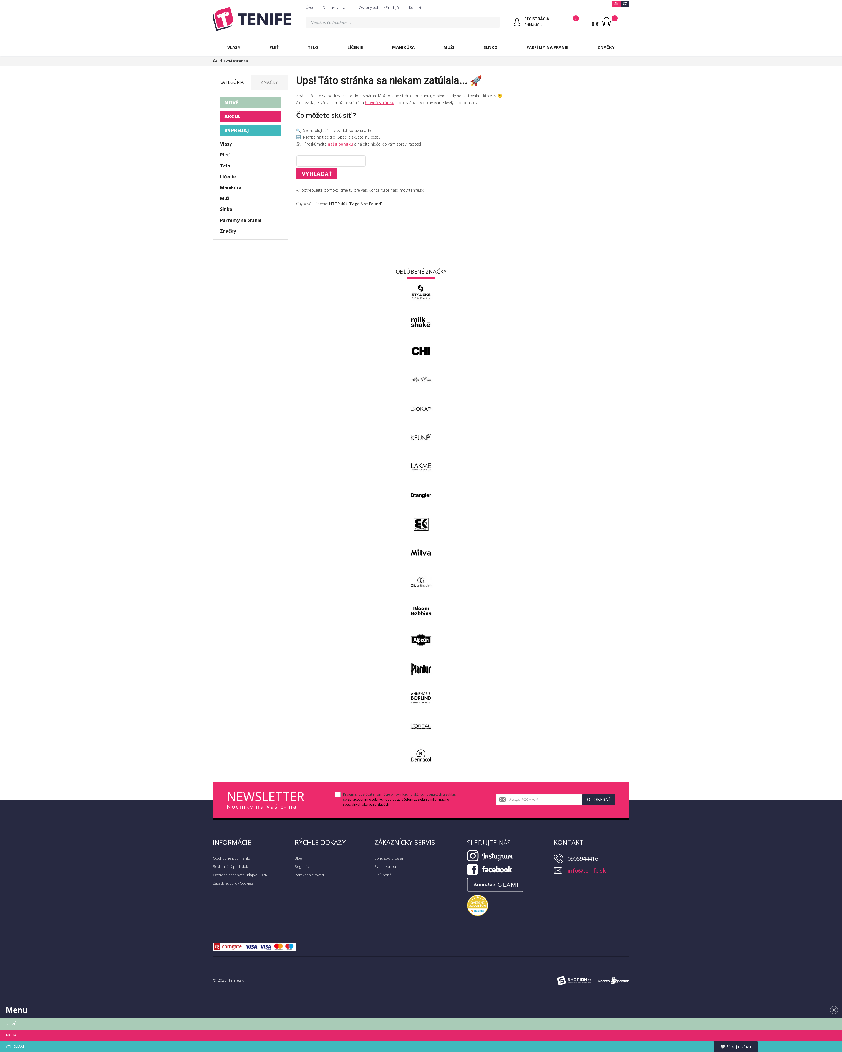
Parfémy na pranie (547, 47)
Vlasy (233, 47)
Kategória (231, 82)
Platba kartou (385, 866)
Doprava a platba (337, 7)
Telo (313, 47)
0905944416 (583, 858)
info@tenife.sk (587, 870)
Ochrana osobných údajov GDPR (240, 874)
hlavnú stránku (379, 102)
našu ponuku (340, 144)
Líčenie (355, 47)
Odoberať (599, 799)
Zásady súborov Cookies (233, 883)
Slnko (490, 47)
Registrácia (303, 866)
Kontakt (415, 7)
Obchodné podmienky (231, 858)
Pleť (274, 47)
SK (616, 3)
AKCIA (232, 116)
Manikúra (403, 47)
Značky (606, 47)
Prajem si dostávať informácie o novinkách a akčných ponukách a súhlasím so (401, 799)
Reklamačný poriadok (230, 866)
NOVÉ (231, 102)
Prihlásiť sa (533, 24)
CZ (625, 3)
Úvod (310, 7)
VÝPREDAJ (236, 130)
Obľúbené (383, 874)
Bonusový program (389, 858)
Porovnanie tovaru (310, 874)
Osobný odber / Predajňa (380, 7)
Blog (298, 858)
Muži (448, 47)
